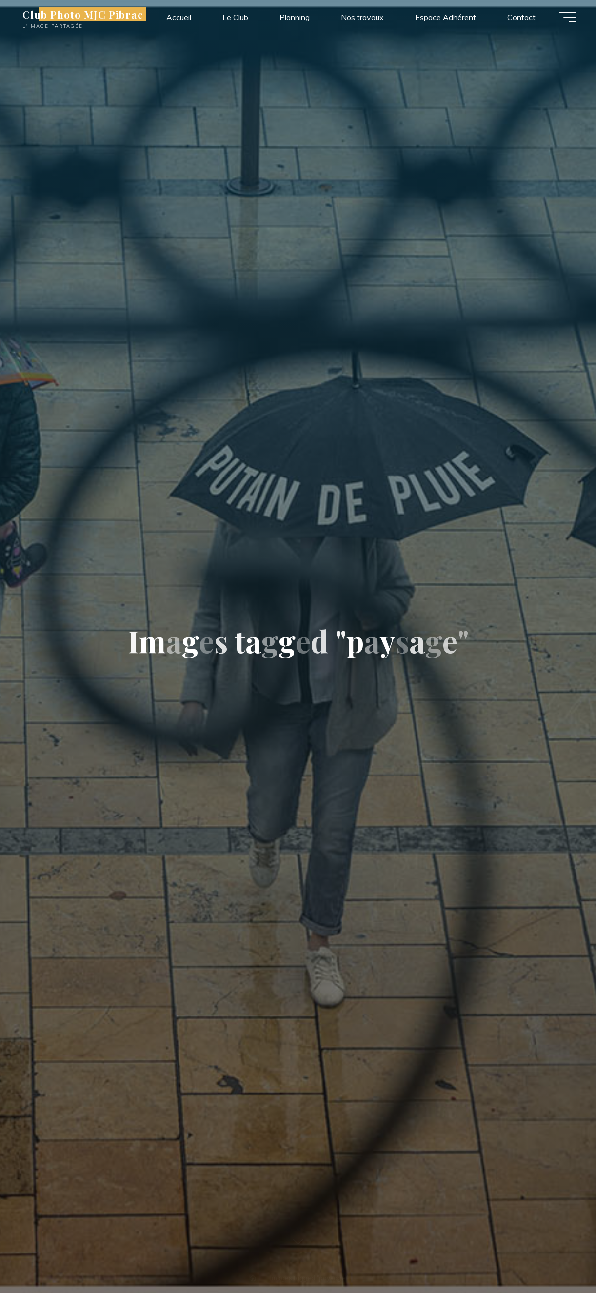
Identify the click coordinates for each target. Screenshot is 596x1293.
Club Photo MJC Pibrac (82, 14)
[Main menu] (567, 17)
